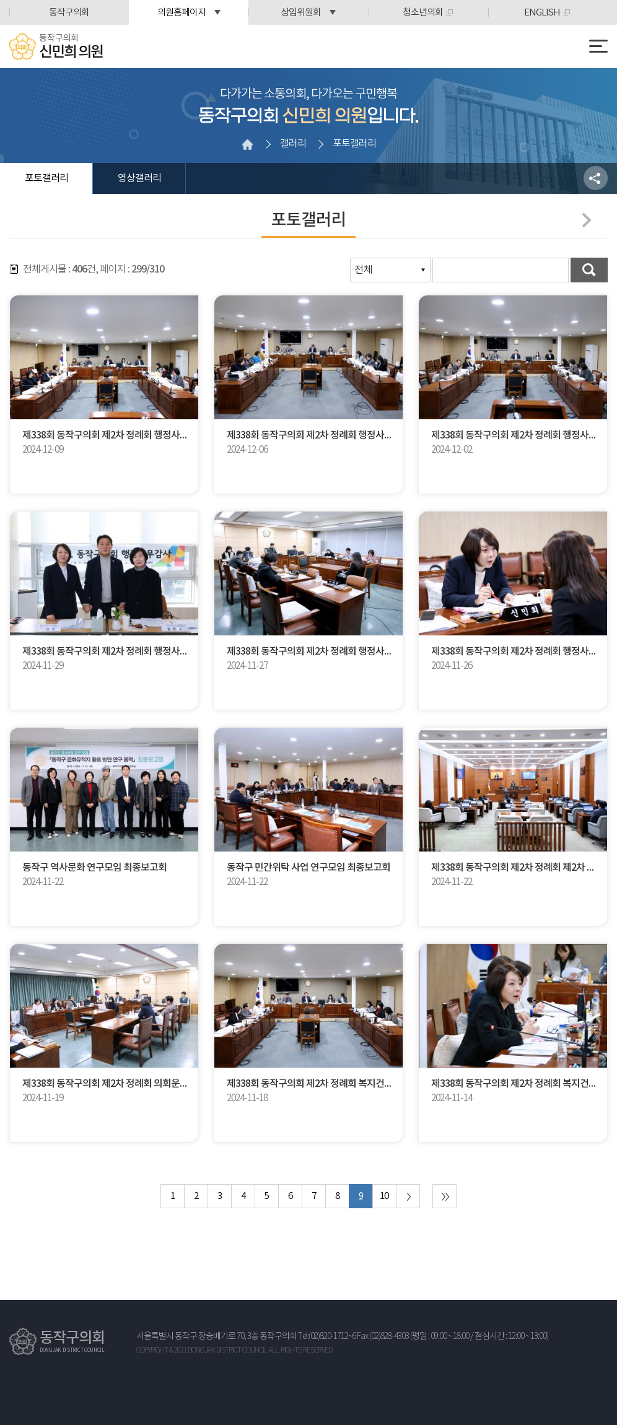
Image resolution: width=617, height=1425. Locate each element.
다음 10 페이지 (408, 1196)
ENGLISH (542, 12)
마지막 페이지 (444, 1196)
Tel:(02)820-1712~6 (327, 1336)
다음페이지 (583, 219)
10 (384, 1196)
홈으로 (247, 144)
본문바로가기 (0, 0)
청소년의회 (423, 12)
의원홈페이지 (181, 12)
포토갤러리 (46, 178)
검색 (589, 270)
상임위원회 (301, 12)
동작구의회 (69, 12)
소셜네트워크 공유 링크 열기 (596, 178)
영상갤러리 (139, 178)
